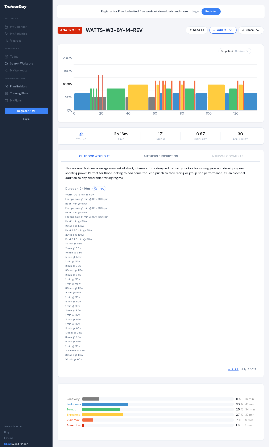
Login (26, 119)
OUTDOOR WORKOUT (94, 156)
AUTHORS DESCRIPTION (161, 156)
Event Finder (16, 444)
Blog (6, 432)
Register (211, 11)
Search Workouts (19, 63)
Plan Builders (16, 86)
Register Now (26, 111)
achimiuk (233, 369)
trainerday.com (13, 426)
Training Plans (17, 93)
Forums (8, 438)
